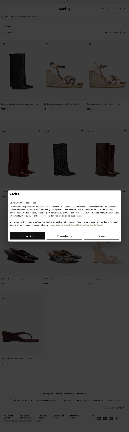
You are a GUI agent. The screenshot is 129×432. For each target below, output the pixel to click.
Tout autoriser (27, 236)
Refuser (101, 236)
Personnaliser (64, 236)
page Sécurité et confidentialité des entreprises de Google (77, 225)
